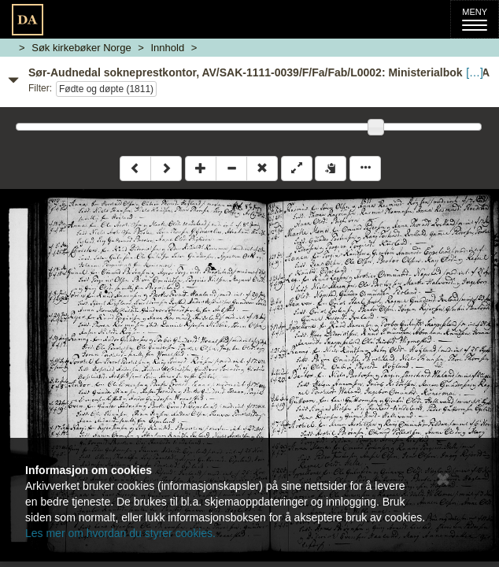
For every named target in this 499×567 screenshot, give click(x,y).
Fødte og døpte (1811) (106, 88)
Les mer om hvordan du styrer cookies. (120, 533)
